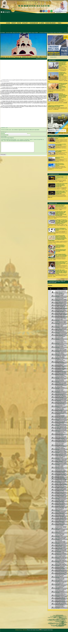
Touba (60, 23)
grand (60, 619)
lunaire (50, 620)
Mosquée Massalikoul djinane (61, 626)
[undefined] (52, 292)
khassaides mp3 (34, 23)
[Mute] (63, 288)
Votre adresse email (4, 134)
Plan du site (29, 629)
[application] (57, 288)
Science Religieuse (51, 23)
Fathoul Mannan (64, 620)
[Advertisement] (23, 69)
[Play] (50, 288)
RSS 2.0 (42, 629)
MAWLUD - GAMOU (58, 622)
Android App (50, 629)
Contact (13, 23)
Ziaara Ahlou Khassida (53, 619)
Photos (19, 23)
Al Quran (41, 23)
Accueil (8, 23)
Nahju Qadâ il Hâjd (53, 623)
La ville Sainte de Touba (58, 625)
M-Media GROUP (53, 57)
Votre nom (3, 133)
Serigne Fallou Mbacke (51, 618)
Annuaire (37, 629)
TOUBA (61, 620)
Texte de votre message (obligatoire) (7, 137)
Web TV (56, 617)
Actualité (25, 23)
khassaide (56, 626)
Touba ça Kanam (52, 617)
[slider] (66, 289)
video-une (57, 618)
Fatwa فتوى (61, 618)
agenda (45, 629)
